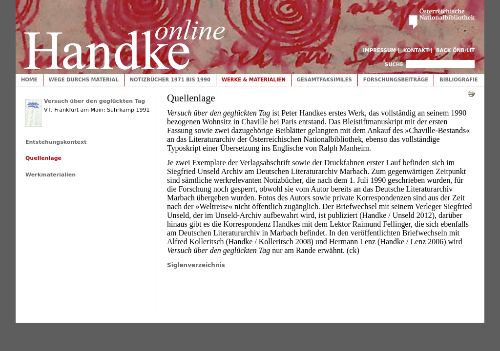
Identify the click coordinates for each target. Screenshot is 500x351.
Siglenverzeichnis (196, 265)
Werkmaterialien (50, 175)
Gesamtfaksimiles (324, 79)
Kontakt (416, 50)
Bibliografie (458, 79)
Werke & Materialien (254, 79)
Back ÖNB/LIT (455, 50)
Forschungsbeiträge (395, 79)
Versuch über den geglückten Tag (94, 101)
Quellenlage (43, 158)
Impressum (379, 50)
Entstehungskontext (55, 142)
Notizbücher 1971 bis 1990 (170, 79)
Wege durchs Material (84, 79)
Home (29, 79)
